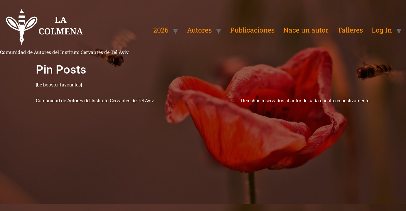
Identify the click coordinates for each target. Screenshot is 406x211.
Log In (382, 29)
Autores (199, 29)
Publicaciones (252, 29)
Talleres (350, 29)
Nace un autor (305, 29)
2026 (161, 29)
